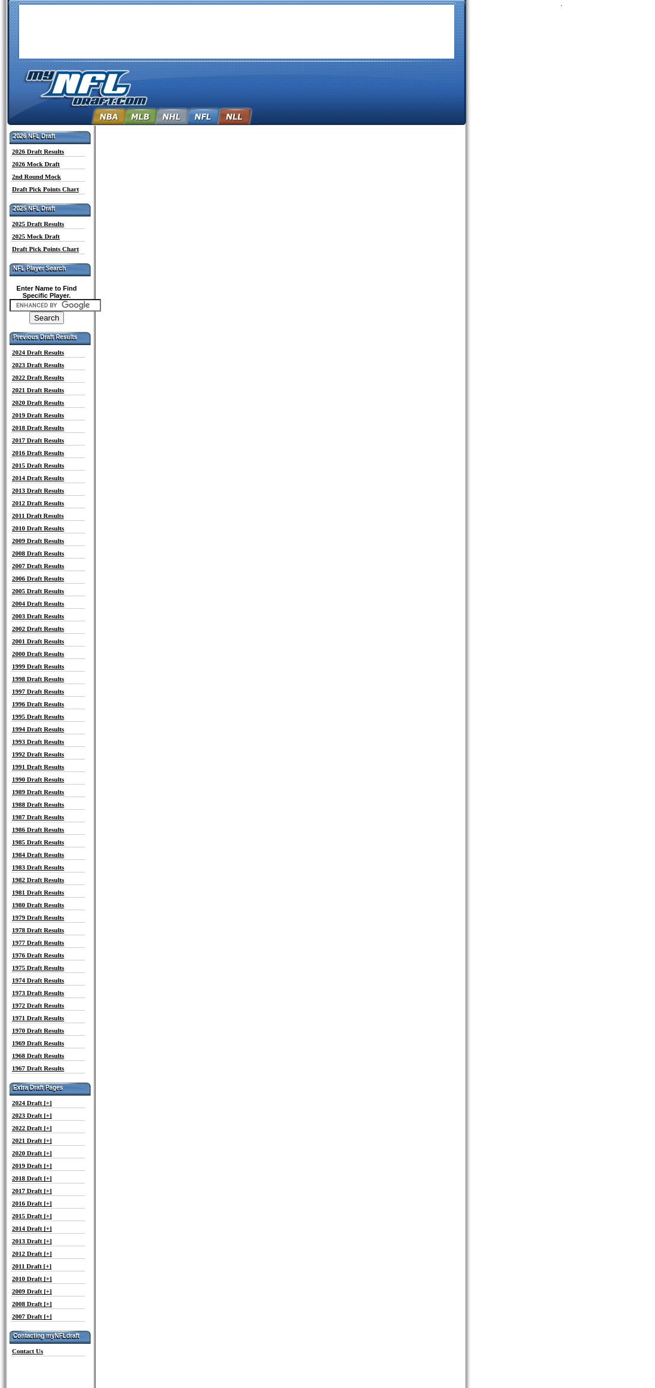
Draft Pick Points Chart (45, 189)
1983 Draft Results (38, 867)
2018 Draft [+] (32, 1178)
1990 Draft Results (38, 779)
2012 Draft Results (38, 503)
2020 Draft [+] (32, 1153)
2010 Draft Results (38, 528)
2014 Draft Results (38, 477)
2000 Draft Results (38, 653)
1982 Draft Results (38, 879)
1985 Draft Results (38, 842)
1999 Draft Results (38, 666)
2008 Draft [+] (32, 1303)
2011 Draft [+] (31, 1266)
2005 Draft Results (38, 590)
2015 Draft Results (38, 465)
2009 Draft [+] (32, 1291)
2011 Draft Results (38, 515)
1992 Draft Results (38, 754)
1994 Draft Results (38, 729)
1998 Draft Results (38, 678)
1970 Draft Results (38, 1030)
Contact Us (27, 1351)
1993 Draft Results (38, 741)
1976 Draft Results (38, 955)
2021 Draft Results (38, 389)
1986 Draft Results (38, 829)
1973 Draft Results (38, 992)
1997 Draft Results (38, 691)
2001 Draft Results (38, 641)
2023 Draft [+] (32, 1115)
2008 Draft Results (38, 553)
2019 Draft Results (38, 415)
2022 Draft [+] (32, 1127)
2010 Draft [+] (32, 1278)
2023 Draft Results (38, 364)
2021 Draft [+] (32, 1140)
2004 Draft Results (38, 603)
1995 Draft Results (38, 716)
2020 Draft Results (38, 402)
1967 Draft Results (38, 1068)
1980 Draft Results (38, 904)
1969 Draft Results (38, 1043)
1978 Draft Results (38, 930)
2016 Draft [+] (32, 1203)
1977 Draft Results (38, 942)
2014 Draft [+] (32, 1228)
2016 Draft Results (38, 452)
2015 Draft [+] (32, 1215)
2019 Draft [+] (32, 1165)
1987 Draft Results (38, 816)
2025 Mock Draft (36, 236)
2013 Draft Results (38, 490)
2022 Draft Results (38, 377)
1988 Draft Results (38, 804)
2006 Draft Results (38, 578)
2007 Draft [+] (32, 1316)
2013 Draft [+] (32, 1240)
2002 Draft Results (38, 628)
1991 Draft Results (38, 766)
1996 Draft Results (38, 703)
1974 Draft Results (38, 980)
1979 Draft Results (38, 917)
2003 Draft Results (38, 616)
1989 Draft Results (38, 791)
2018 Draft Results (38, 427)
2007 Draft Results (38, 565)
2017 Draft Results (38, 440)
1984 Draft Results (38, 854)
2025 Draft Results (38, 223)
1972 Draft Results (38, 1005)
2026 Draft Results (38, 151)
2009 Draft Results (38, 540)
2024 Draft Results (38, 352)
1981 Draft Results (38, 892)
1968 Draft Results (38, 1055)
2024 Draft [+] (32, 1102)
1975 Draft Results (38, 967)
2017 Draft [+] (32, 1190)
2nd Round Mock (36, 176)
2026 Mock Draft (36, 163)
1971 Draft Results (38, 1017)
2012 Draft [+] (32, 1253)
